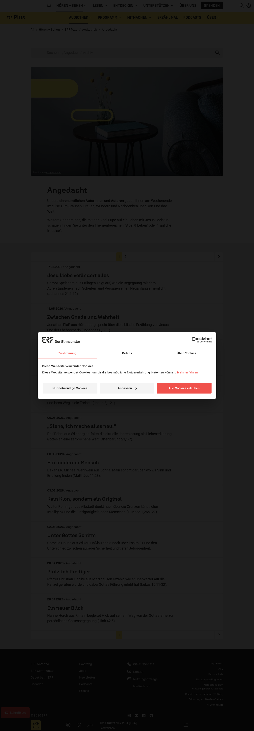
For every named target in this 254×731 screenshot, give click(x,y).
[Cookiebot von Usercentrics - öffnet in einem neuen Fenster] (194, 340)
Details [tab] (127, 353)
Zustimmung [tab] (68, 353)
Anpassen (127, 388)
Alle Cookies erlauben (184, 388)
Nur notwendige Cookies (70, 388)
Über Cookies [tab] (186, 353)
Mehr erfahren (187, 372)
